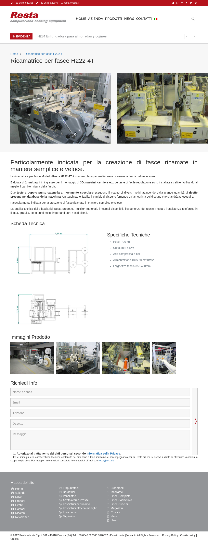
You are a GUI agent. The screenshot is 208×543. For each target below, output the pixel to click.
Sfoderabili (117, 488)
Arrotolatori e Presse (76, 500)
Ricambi (20, 513)
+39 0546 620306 (23, 2)
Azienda (20, 492)
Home (14, 53)
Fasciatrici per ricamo (76, 504)
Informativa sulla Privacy (103, 453)
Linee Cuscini (119, 504)
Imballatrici (70, 496)
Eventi (19, 505)
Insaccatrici (70, 512)
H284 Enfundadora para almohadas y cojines (72, 36)
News (18, 496)
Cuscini (115, 512)
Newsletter (22, 517)
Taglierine (69, 516)
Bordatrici (69, 492)
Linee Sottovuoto (121, 500)
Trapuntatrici (71, 488)
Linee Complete (121, 496)
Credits (14, 539)
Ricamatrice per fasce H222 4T (44, 53)
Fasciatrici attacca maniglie (80, 508)
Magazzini (117, 508)
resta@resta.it (71, 2)
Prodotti (20, 501)
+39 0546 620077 (48, 2)
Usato (114, 520)
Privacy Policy (170, 535)
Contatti (20, 509)
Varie (114, 516)
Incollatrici (117, 492)
